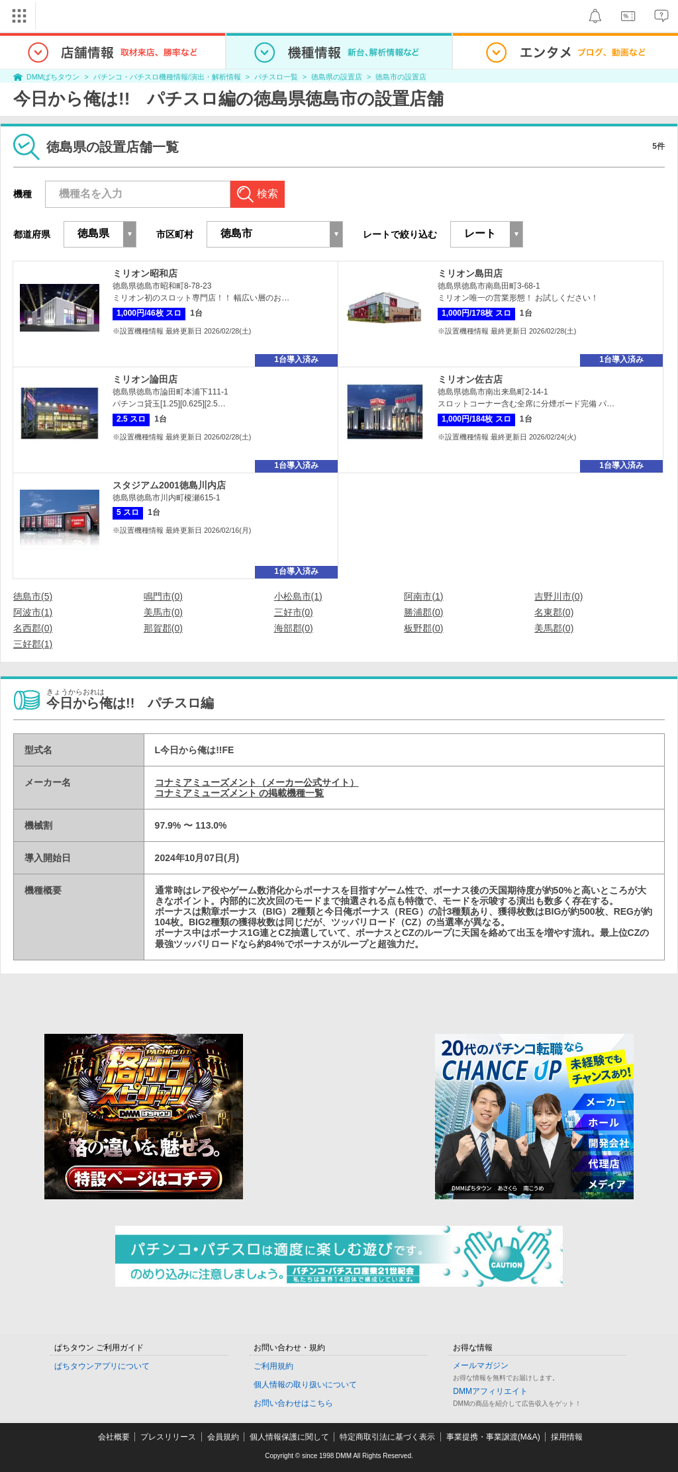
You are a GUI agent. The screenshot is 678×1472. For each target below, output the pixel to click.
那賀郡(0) (163, 628)
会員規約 (223, 1437)
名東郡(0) (553, 612)
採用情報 (567, 1437)
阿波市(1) (32, 612)
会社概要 (114, 1437)
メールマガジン (480, 1365)
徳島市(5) (32, 596)
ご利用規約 (273, 1366)
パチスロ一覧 (276, 77)
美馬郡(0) (553, 628)
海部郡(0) (293, 628)
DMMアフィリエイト (490, 1391)
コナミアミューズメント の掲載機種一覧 (239, 793)
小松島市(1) (298, 596)
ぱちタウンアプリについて (102, 1366)
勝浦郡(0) (423, 612)
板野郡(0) (423, 628)
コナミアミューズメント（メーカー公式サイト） (257, 782)
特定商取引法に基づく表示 (387, 1437)
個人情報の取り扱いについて (305, 1384)
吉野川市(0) (558, 596)
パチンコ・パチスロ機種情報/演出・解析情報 (167, 77)
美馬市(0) (163, 612)
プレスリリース (168, 1437)
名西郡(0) (32, 628)
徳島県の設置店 (336, 77)
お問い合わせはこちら (293, 1403)
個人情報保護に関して (289, 1437)
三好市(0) (293, 612)
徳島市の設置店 (400, 77)
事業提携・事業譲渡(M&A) (493, 1437)
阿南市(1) (423, 596)
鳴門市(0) (163, 596)
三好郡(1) (32, 644)
